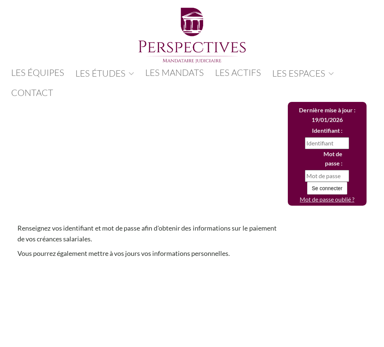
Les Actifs (238, 72)
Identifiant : (327, 130)
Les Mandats (174, 72)
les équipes (37, 72)
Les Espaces (303, 73)
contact (32, 92)
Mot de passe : (332, 158)
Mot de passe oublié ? (327, 199)
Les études (104, 73)
